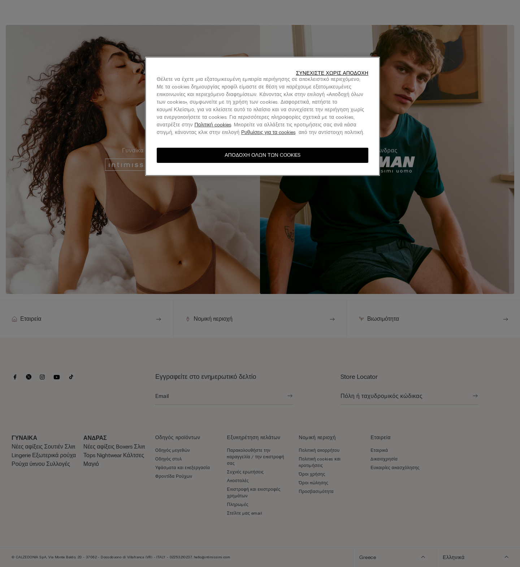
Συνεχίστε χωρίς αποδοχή (332, 73)
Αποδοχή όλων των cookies (262, 155)
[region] (262, 116)
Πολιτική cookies (212, 125)
